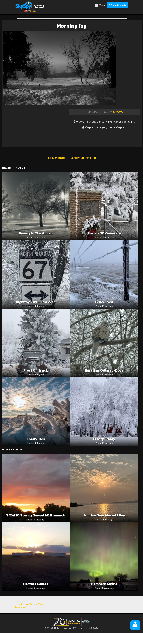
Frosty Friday (104, 439)
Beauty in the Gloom (36, 233)
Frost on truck (35, 370)
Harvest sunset (35, 584)
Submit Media (117, 5)
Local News (20, 607)
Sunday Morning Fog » (84, 158)
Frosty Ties (36, 439)
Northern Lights (104, 584)
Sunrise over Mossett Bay (104, 515)
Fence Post (104, 302)
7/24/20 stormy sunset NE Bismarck (35, 515)
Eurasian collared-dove (104, 370)
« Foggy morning (54, 158)
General (118, 112)
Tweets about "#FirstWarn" (29, 604)
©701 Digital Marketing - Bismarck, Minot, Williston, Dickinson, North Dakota (71, 627)
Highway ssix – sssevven (36, 302)
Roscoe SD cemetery (104, 233)
